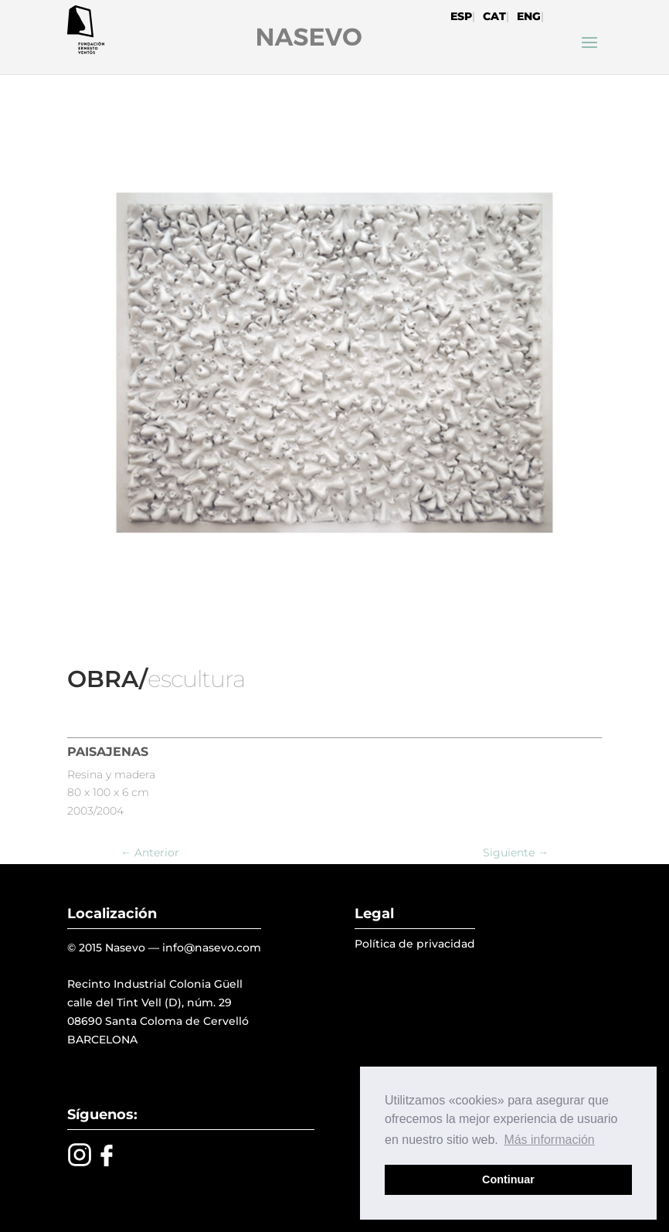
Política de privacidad (415, 944)
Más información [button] (549, 1139)
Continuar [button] (508, 1179)
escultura (196, 679)
